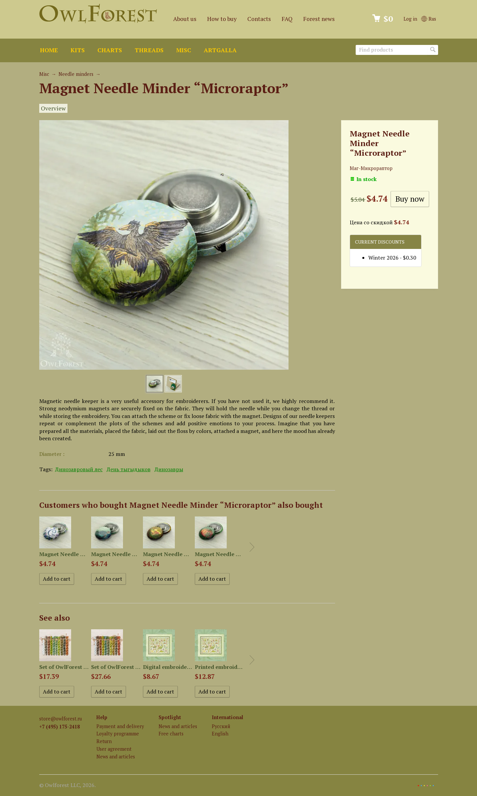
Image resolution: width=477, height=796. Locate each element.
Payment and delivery (120, 726)
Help (101, 717)
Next (252, 547)
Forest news (319, 19)
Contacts (259, 19)
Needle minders (76, 74)
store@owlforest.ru (60, 718)
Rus (428, 19)
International (227, 717)
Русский (221, 726)
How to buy (222, 19)
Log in (410, 19)
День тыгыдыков (129, 469)
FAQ (287, 19)
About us (184, 19)
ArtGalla (220, 50)
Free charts (171, 733)
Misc (183, 50)
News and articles (115, 756)
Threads (149, 50)
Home (49, 50)
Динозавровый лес (79, 469)
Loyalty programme (117, 733)
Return (104, 741)
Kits (77, 50)
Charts (109, 50)
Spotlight (170, 717)
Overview (53, 108)
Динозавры (169, 469)
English (220, 733)
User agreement (114, 749)
